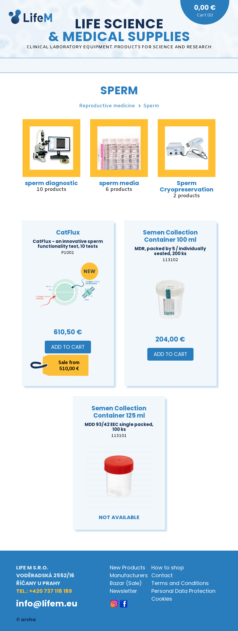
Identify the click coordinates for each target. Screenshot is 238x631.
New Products (127, 567)
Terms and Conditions (180, 583)
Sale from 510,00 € (69, 366)
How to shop (167, 567)
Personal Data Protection (183, 591)
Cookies (161, 598)
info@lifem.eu (46, 603)
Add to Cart (68, 347)
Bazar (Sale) (126, 583)
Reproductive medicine (107, 106)
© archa (26, 619)
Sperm (151, 106)
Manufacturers (129, 575)
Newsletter (123, 591)
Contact (162, 575)
